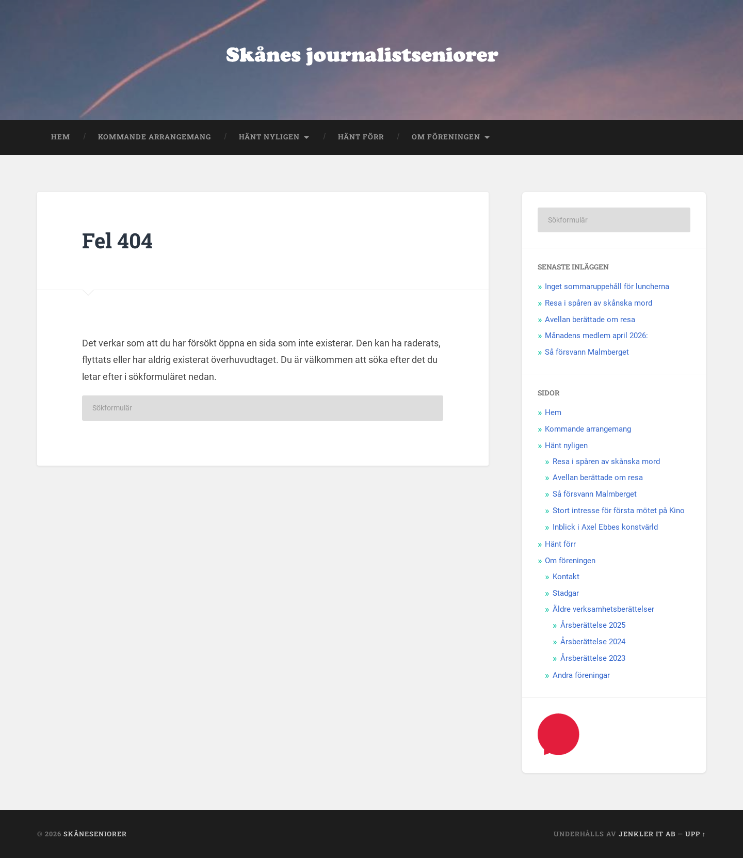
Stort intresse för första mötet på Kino (619, 510)
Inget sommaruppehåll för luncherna (607, 286)
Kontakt (566, 576)
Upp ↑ (695, 834)
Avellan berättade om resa (590, 319)
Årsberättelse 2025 (592, 625)
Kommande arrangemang (154, 136)
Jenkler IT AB (647, 834)
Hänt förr (361, 136)
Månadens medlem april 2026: (596, 335)
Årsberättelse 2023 (592, 658)
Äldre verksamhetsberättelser (603, 609)
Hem (60, 136)
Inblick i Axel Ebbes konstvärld (605, 527)
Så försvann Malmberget (587, 352)
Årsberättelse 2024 (592, 641)
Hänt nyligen (269, 136)
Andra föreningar (581, 675)
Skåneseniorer (95, 834)
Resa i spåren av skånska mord (598, 303)
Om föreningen (446, 136)
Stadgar (566, 593)
